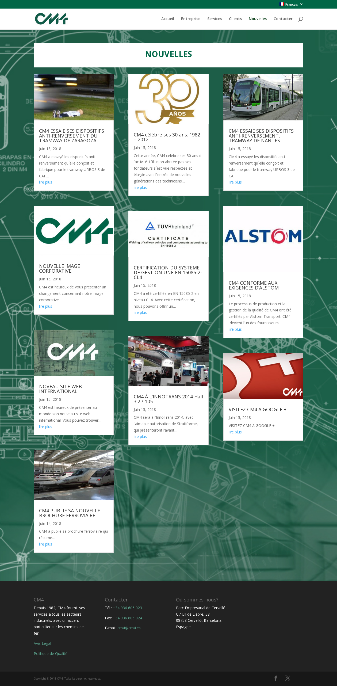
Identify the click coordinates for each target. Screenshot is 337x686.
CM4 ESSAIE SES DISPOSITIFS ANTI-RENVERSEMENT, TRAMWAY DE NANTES (261, 136)
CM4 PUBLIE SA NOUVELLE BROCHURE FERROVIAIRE (69, 513)
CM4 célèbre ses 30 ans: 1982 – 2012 (167, 137)
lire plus (45, 182)
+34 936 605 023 (127, 607)
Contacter (283, 19)
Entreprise (190, 19)
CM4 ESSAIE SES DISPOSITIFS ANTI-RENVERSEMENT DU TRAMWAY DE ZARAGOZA (71, 136)
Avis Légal (42, 643)
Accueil (167, 19)
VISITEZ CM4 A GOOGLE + (257, 409)
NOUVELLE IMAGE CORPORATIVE (59, 268)
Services (214, 19)
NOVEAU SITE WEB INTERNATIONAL (60, 388)
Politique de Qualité (50, 653)
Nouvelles (258, 19)
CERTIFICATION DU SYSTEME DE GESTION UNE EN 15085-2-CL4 (168, 272)
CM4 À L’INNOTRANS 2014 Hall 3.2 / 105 (168, 399)
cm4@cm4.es (129, 627)
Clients (235, 19)
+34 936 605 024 (127, 617)
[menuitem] (291, 5)
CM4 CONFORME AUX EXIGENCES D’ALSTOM (254, 285)
